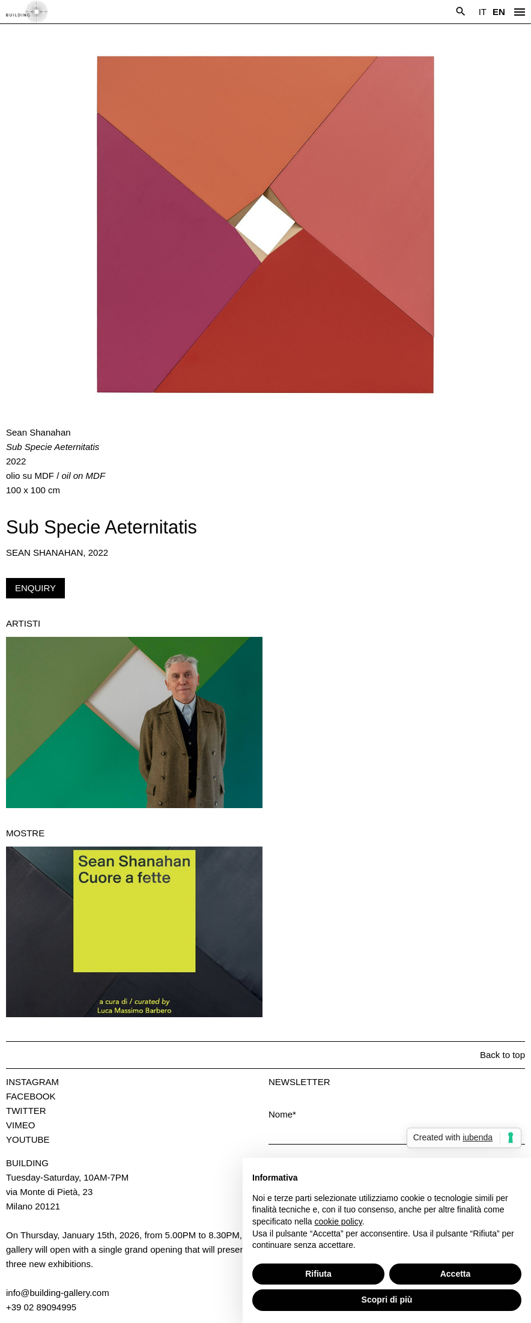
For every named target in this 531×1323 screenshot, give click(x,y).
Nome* (282, 1114)
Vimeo (20, 1125)
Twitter (26, 1111)
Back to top (502, 1055)
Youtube (28, 1139)
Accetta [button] (455, 1274)
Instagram (32, 1082)
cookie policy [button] (338, 1221)
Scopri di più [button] (387, 1299)
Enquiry (35, 588)
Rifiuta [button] (318, 1274)
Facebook (31, 1096)
